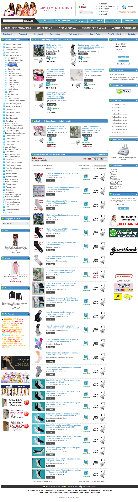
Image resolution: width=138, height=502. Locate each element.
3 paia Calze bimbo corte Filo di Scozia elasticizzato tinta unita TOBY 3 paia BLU (62, 299)
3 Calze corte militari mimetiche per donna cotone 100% (54, 47)
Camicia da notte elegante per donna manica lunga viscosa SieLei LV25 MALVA (15, 276)
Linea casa (10, 152)
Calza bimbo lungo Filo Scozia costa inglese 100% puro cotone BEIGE (63, 460)
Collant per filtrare (12, 123)
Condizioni (113, 171)
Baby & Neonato (12, 52)
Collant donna (11, 121)
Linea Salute (10, 159)
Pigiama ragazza (11, 179)
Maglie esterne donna (14, 162)
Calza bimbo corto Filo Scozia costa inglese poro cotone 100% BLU (63, 381)
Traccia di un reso (116, 184)
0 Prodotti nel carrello (127, 12)
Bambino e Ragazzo (13, 103)
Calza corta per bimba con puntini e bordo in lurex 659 (94, 72)
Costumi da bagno (12, 131)
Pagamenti (113, 176)
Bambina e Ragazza (13, 55)
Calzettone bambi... (120, 105)
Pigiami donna (11, 184)
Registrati (105, 12)
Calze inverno (13, 67)
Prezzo (95, 169)
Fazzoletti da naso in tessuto (15, 133)
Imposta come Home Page (54, 486)
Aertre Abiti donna (12, 50)
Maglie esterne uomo (13, 165)
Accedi (104, 14)
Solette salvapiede (12, 197)
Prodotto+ (50, 169)
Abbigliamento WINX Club (15, 47)
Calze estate (12, 65)
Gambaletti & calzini (13, 136)
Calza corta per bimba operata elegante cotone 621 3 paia (56, 128)
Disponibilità (86, 169)
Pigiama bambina (12, 174)
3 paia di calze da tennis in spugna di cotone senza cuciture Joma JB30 (60, 313)
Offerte (104, 4)
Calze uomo (10, 115)
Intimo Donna (10, 139)
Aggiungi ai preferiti (73, 486)
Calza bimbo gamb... (121, 123)
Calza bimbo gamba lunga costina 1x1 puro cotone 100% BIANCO (63, 449)
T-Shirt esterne (13, 99)
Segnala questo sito (89, 486)
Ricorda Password (123, 64)
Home (36, 154)
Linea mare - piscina (12, 154)
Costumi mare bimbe (15, 76)
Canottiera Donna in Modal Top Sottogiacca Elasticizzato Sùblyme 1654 (15, 248)
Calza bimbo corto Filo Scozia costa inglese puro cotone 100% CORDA (63, 404)
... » (21, 305)
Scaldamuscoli (13, 94)
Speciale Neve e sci (13, 199)
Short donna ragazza (13, 195)
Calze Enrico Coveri (13, 112)
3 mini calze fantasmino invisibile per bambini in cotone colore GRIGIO (91, 128)
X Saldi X (8, 212)
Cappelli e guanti (14, 69)
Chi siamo (113, 169)
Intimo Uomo (10, 144)
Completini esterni (14, 73)
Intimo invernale (13, 82)
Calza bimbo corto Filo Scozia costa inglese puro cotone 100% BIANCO (63, 392)
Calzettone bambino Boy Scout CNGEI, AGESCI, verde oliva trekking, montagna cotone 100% (56, 95)
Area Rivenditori (115, 186)
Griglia (100, 154)
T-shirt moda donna (12, 202)
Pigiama (11, 92)
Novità (7, 230)
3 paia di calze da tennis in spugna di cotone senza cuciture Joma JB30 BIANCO (91, 47)
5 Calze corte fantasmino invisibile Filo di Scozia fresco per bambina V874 (62, 341)
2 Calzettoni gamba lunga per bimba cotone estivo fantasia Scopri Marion (63, 188)
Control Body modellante (14, 128)
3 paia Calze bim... (120, 132)
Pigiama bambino (12, 177)
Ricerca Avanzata (108, 6)
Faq (111, 173)
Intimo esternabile (12, 142)
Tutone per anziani (12, 210)
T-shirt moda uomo (12, 204)
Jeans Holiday (10, 147)
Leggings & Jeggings (13, 149)
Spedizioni (113, 178)
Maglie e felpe (13, 89)
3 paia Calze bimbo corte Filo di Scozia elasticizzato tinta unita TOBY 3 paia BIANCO (61, 285)
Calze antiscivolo (14, 62)
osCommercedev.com (72, 497)
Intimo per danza (14, 85)
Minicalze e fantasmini (14, 168)
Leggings (11, 87)
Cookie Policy (114, 183)
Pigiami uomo (11, 187)
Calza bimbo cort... (120, 108)
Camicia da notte (12, 118)
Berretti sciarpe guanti (14, 106)
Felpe (10, 78)
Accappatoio (12, 58)
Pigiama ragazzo (11, 181)
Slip (9, 96)
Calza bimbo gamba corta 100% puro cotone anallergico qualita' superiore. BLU (63, 437)
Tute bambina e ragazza (17, 101)
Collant (10, 71)
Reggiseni (9, 190)
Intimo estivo (12, 80)
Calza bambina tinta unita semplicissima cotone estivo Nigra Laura (62, 354)
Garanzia (113, 174)
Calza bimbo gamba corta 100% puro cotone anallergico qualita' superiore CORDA (63, 426)
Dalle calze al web (116, 181)
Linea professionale (12, 157)
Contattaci (105, 9)
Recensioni (9, 288)
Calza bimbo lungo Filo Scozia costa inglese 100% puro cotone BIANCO (63, 471)
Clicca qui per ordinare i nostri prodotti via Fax (123, 158)
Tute (7, 207)
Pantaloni (9, 171)
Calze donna (10, 109)
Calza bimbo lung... (120, 117)
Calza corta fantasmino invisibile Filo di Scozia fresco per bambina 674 (55, 72)
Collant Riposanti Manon (14, 126)
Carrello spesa (118, 70)
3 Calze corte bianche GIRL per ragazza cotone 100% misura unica (61, 202)
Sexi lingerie (9, 192)
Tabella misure (115, 179)
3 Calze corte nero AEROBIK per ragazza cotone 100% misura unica (62, 230)
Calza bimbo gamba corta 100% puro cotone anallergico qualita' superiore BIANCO (63, 415)
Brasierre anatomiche (16, 60)
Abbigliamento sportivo (14, 44)
